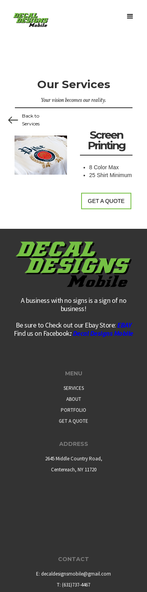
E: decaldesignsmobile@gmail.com (73, 573)
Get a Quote (106, 201)
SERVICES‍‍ (74, 388)
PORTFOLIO (73, 410)
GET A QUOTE (73, 421)
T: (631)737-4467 (73, 584)
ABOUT (73, 399)
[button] (128, 20)
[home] (30, 14)
